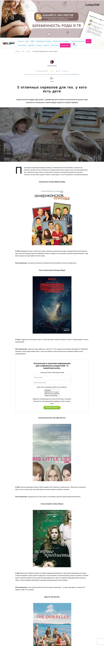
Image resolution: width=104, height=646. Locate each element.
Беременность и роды (52, 357)
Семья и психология (52, 360)
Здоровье (52, 355)
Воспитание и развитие (52, 358)
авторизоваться (75, 39)
